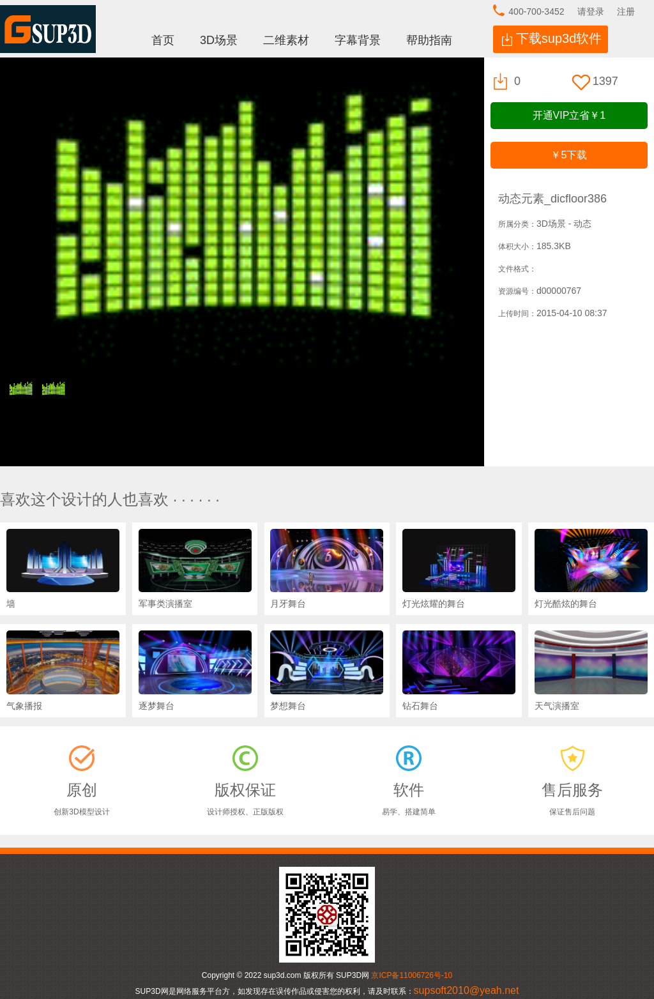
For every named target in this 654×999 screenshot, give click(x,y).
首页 (162, 40)
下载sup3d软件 (559, 38)
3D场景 (219, 40)
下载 (569, 154)
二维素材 (286, 40)
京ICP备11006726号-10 (411, 975)
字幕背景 (358, 40)
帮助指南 (429, 40)
